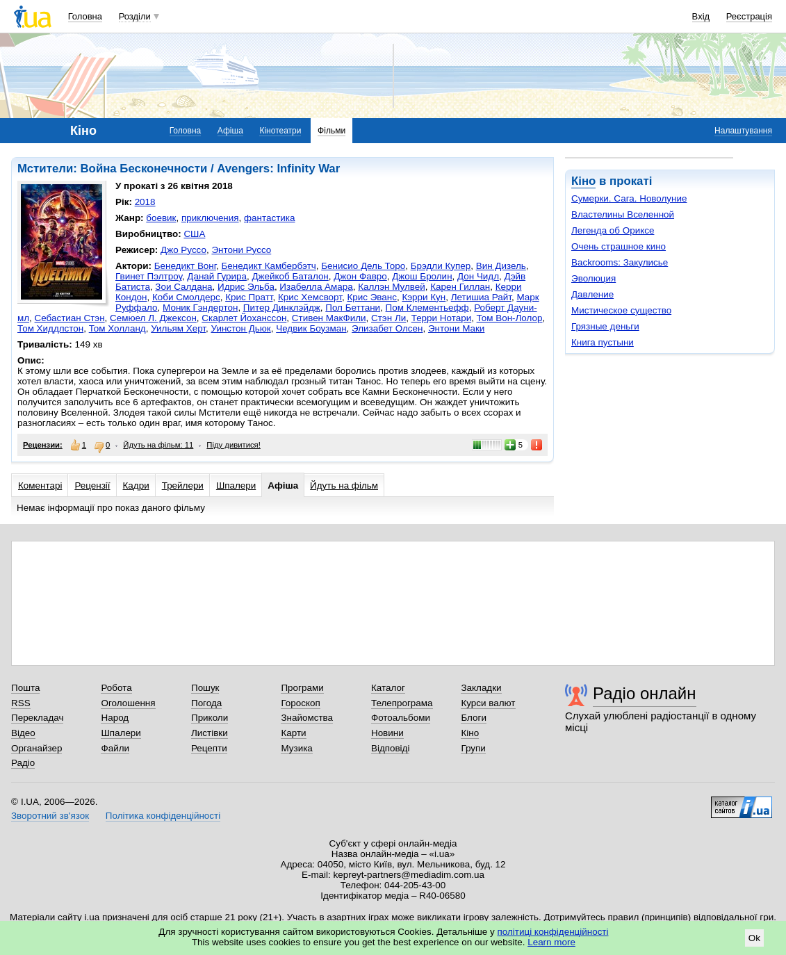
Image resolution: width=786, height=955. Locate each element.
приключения (210, 218)
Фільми (331, 131)
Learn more (551, 942)
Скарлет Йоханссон (244, 318)
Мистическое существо (621, 310)
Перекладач (37, 717)
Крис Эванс (372, 297)
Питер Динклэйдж (281, 307)
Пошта (25, 688)
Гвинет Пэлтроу (148, 276)
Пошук (205, 688)
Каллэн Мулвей (391, 286)
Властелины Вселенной (622, 214)
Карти (293, 733)
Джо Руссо (183, 250)
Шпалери (236, 485)
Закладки (481, 688)
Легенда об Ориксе (612, 230)
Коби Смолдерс (186, 297)
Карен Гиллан (460, 286)
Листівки (209, 733)
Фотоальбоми (400, 717)
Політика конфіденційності (163, 815)
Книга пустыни (602, 342)
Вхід (701, 16)
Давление (592, 294)
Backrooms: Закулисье (619, 262)
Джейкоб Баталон (290, 276)
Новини (387, 733)
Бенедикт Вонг (185, 266)
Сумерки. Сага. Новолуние (629, 198)
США (194, 234)
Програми (302, 688)
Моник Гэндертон (200, 307)
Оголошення (128, 703)
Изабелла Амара (315, 286)
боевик (161, 218)
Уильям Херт (178, 328)
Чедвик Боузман (311, 328)
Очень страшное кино (618, 246)
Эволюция (593, 278)
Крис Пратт (248, 297)
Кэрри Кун (423, 297)
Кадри (136, 485)
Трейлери (183, 485)
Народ (115, 717)
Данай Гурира (217, 276)
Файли (115, 748)
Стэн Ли (388, 318)
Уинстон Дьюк (240, 328)
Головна (85, 16)
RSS (21, 703)
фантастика (269, 218)
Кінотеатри (280, 131)
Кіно (583, 181)
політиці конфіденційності (553, 932)
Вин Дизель (501, 266)
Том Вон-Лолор (510, 318)
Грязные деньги (605, 326)
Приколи (209, 717)
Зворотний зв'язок (50, 815)
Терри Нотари (441, 318)
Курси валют (488, 703)
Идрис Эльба (246, 286)
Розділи (135, 16)
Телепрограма (402, 703)
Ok (754, 938)
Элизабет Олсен (387, 328)
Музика (296, 748)
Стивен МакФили (329, 318)
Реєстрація (749, 16)
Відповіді (390, 748)
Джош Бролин (422, 276)
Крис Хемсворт (310, 297)
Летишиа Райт (481, 297)
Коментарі (40, 485)
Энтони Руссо (241, 250)
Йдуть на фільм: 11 (158, 445)
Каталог (388, 688)
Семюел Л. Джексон (153, 318)
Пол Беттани (352, 307)
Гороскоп (300, 703)
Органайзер (36, 748)
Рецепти (209, 748)
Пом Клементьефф (427, 307)
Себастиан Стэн (70, 318)
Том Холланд (117, 328)
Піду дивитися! (233, 445)
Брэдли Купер (441, 266)
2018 (145, 202)
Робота (116, 688)
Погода (206, 703)
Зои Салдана (183, 286)
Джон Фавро (360, 276)
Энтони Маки (456, 328)
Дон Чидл (478, 276)
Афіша (230, 131)
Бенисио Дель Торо (363, 266)
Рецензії (92, 485)
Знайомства (307, 717)
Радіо (23, 763)
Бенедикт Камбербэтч (268, 266)
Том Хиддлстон (50, 328)
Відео (23, 733)
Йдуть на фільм (344, 485)
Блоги (473, 717)
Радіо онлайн (644, 693)
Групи (473, 748)
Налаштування (743, 131)
